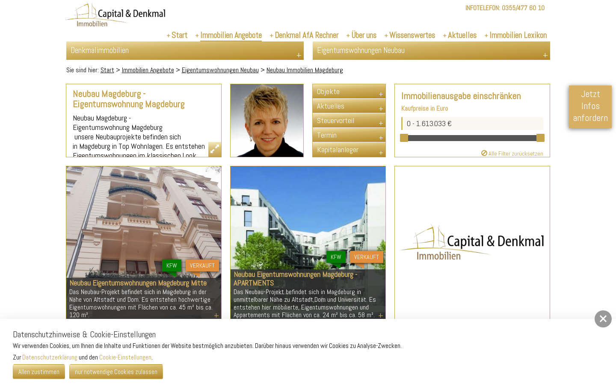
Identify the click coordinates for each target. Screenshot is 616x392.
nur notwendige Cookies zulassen (116, 372)
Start (107, 69)
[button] (603, 318)
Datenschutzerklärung (49, 357)
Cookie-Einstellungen (125, 357)
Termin (327, 135)
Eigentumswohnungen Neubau (220, 69)
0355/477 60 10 (523, 8)
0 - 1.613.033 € (429, 123)
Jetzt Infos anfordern (590, 106)
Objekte (328, 91)
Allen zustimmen (38, 372)
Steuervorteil (335, 120)
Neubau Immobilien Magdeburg (305, 69)
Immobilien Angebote (148, 69)
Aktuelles (330, 106)
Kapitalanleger (337, 149)
